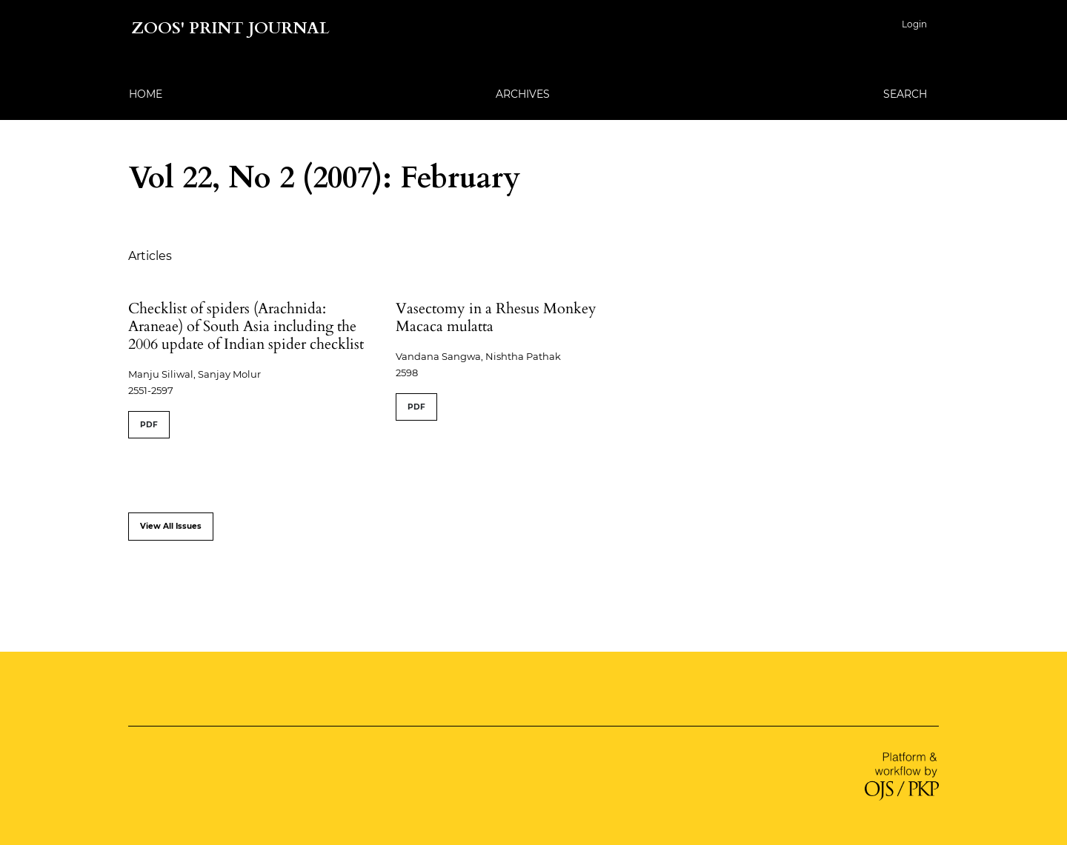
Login (914, 24)
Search (905, 94)
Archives (523, 94)
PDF (149, 425)
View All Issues (171, 526)
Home (145, 94)
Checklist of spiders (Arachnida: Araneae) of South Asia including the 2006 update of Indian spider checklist (246, 326)
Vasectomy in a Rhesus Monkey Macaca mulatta (496, 317)
